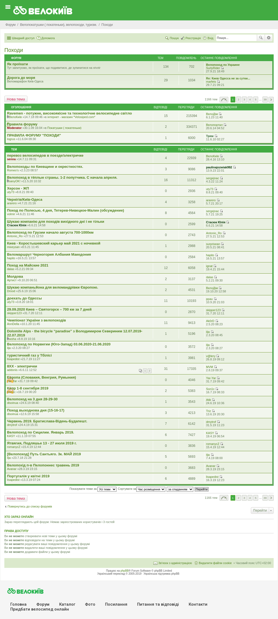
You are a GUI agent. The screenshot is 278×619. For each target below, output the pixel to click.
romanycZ (13, 446)
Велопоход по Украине (223, 64)
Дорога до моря (21, 78)
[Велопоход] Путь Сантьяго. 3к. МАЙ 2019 (44, 454)
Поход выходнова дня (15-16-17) (35, 410)
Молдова (15, 276)
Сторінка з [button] (224, 100)
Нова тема (16, 99)
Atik (208, 399)
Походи (13, 50)
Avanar (12, 469)
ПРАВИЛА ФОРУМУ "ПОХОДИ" (34, 135)
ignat (209, 266)
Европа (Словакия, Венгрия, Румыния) (41, 377)
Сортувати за (141, 488)
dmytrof (12, 424)
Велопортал (214, 124)
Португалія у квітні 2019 (28, 476)
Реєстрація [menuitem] (193, 38)
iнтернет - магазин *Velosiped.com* (71, 117)
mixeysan (13, 247)
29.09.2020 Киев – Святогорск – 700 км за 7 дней (49, 309)
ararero (12, 203)
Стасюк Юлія (16, 225)
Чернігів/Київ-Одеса (24, 199)
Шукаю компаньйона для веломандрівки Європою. (52, 287)
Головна (18, 604)
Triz (208, 411)
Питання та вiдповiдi (158, 604)
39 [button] (265, 99)
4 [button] (250, 99)
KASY (11, 436)
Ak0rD (210, 321)
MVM (209, 367)
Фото (90, 604)
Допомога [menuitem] (48, 38)
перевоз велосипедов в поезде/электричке (45, 155)
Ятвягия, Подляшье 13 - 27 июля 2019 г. (42, 443)
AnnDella (13, 324)
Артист (12, 280)
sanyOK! (14, 181)
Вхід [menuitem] (210, 38)
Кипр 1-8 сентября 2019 (27, 388)
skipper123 (14, 313)
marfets (211, 81)
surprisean (213, 244)
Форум (42, 604)
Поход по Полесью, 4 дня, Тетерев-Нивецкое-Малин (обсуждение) (65, 210)
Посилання (116, 604)
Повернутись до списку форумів (30, 506)
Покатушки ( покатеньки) (64, 127)
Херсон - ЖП (18, 188)
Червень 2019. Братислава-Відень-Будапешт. (47, 421)
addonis (12, 370)
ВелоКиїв (15, 117)
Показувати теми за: (93, 488)
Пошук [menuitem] (174, 38)
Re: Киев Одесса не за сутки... (228, 78)
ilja (208, 331)
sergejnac (212, 178)
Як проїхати (17, 64)
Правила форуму (22, 124)
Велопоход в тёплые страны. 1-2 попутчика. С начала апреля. (62, 177)
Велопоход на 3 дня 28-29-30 (32, 399)
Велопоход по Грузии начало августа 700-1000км (50, 232)
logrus (11, 139)
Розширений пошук (268, 38)
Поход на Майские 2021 (27, 265)
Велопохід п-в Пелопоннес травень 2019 (43, 465)
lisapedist (13, 359)
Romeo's (13, 170)
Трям (209, 136)
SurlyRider (213, 68)
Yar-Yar (12, 381)
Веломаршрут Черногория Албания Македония (49, 254)
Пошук (261, 38)
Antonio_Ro (15, 236)
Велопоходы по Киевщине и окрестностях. (45, 167)
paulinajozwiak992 (219, 167)
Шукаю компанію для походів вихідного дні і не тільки (55, 221)
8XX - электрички (22, 366)
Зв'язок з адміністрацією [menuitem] (175, 563)
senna (11, 159)
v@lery (210, 356)
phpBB (125, 570)
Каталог (67, 604)
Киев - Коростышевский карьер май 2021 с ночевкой (53, 243)
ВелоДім (212, 114)
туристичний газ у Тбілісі (29, 355)
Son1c (11, 392)
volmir (11, 214)
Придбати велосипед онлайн (39, 609)
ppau (209, 299)
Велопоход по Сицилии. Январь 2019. (40, 432)
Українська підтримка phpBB (161, 573)
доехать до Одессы (24, 298)
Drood (11, 291)
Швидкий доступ (23, 38)
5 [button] (256, 99)
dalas (10, 269)
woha (12, 339)
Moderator (14, 127)
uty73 (10, 192)
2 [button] (238, 99)
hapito (11, 258)
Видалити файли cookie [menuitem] (215, 563)
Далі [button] (271, 100)
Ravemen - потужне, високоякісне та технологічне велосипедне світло (69, 113)
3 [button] (244, 99)
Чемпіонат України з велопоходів (36, 320)
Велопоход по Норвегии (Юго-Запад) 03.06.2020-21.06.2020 (58, 344)
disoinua (12, 402)
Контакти (198, 604)
